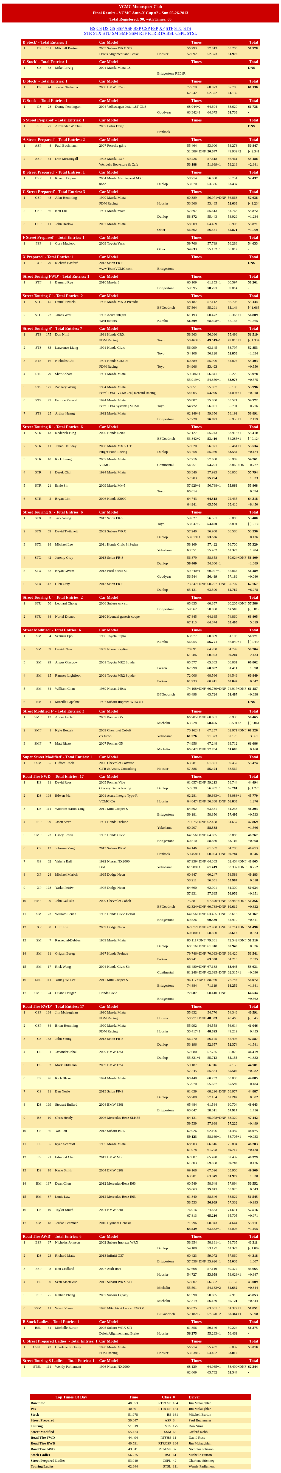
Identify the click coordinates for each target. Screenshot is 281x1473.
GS (112, 28)
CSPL (180, 33)
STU (106, 33)
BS (92, 28)
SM (115, 33)
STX (97, 33)
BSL (170, 33)
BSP (137, 28)
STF (169, 28)
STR (88, 33)
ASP (128, 28)
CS (99, 28)
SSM (133, 33)
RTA (161, 33)
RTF (143, 33)
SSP (119, 28)
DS (105, 28)
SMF (123, 33)
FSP (154, 28)
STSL (192, 33)
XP (162, 28)
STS (187, 28)
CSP (146, 28)
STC (178, 28)
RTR (152, 33)
